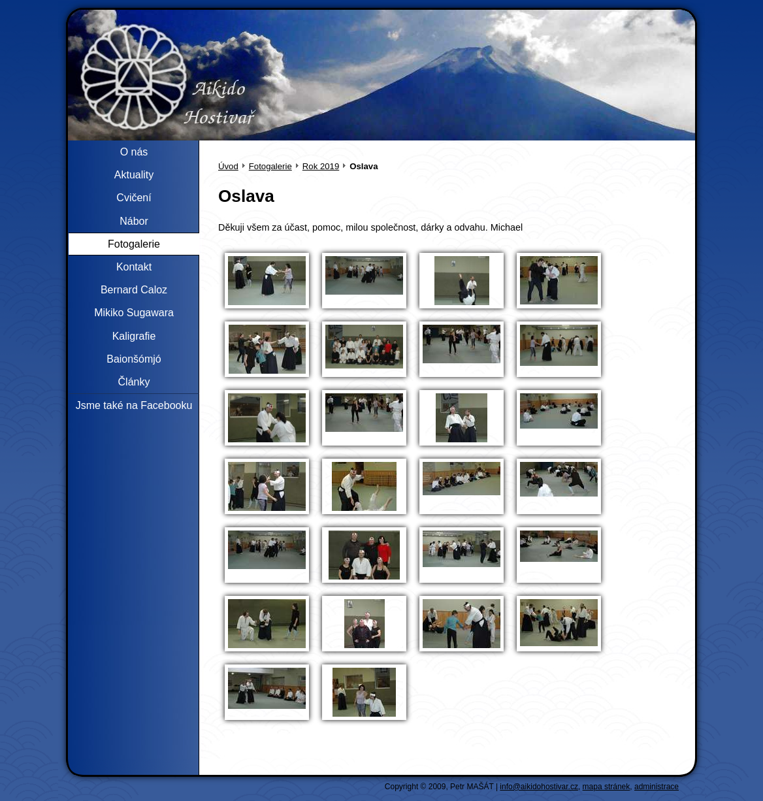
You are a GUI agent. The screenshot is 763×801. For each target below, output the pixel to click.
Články (134, 381)
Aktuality (134, 174)
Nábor (134, 221)
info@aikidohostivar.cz (539, 786)
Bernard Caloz (134, 289)
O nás (134, 151)
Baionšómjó (133, 359)
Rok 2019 (320, 166)
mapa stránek (606, 786)
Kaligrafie (134, 336)
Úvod (228, 166)
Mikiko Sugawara (134, 312)
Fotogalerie (270, 166)
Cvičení (133, 197)
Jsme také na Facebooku (134, 405)
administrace (656, 786)
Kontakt (134, 266)
